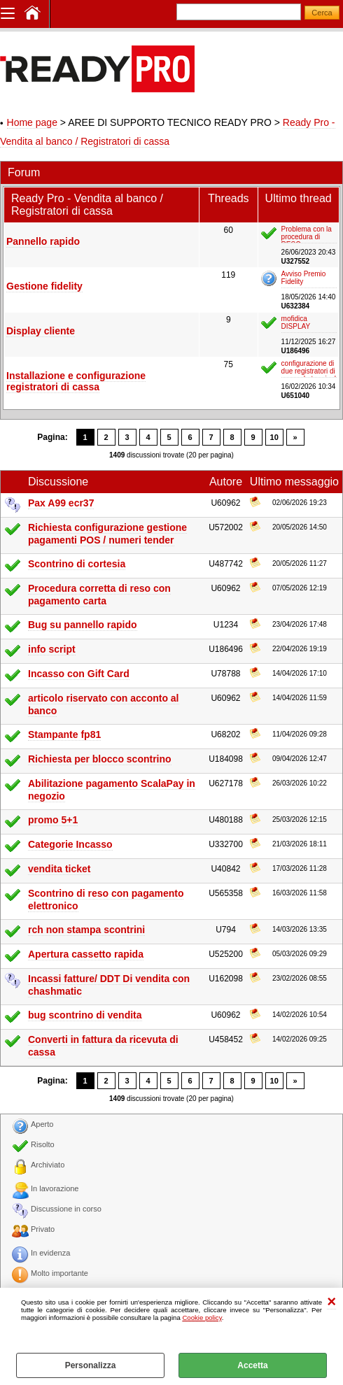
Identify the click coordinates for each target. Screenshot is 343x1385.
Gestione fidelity (44, 286)
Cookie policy (201, 1317)
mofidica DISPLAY (296, 322)
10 (274, 437)
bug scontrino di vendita (85, 1015)
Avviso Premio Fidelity (303, 277)
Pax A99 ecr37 (61, 503)
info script (52, 649)
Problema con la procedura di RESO (306, 234)
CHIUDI (331, 1302)
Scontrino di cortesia (76, 563)
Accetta (252, 1365)
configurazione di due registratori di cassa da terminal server (308, 369)
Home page (32, 122)
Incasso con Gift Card (79, 673)
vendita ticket (59, 868)
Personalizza (90, 1365)
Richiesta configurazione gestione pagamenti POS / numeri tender (107, 534)
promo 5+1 (53, 819)
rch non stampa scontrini (86, 929)
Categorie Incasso (70, 844)
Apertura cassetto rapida (86, 954)
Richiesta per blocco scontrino (100, 759)
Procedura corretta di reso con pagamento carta (99, 594)
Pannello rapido (43, 241)
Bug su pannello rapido (82, 624)
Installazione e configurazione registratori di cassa (76, 381)
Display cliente (40, 330)
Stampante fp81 (64, 734)
